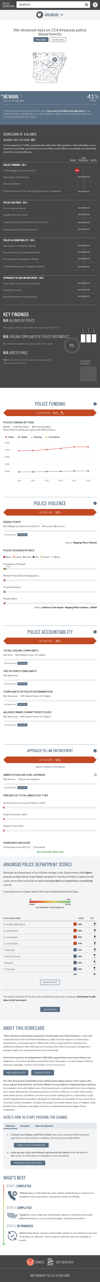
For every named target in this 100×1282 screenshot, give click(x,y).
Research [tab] (25, 1125)
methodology (16, 1072)
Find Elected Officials (28, 1162)
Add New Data (50, 1009)
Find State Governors (31, 1145)
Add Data (22, 534)
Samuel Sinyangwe (55, 1064)
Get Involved (64, 1262)
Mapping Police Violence (85, 542)
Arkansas (47, 14)
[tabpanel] (50, 1149)
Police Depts (41, 39)
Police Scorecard (8, 5)
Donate (40, 1262)
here (12, 1061)
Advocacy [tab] (10, 1125)
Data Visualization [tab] (44, 1125)
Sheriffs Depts (58, 39)
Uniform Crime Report (52, 607)
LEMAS (93, 607)
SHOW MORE (50, 982)
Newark (11, 96)
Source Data (42, 1072)
